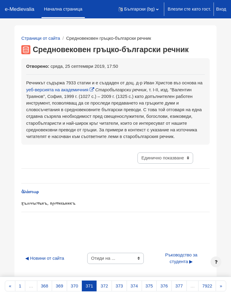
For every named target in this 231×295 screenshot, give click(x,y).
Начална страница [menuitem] (63, 9)
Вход (221, 9)
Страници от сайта (40, 38)
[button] (138, 9)
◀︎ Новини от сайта (44, 258)
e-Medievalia (19, 9)
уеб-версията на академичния (57, 89)
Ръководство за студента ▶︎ (182, 258)
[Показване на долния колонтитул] (216, 261)
